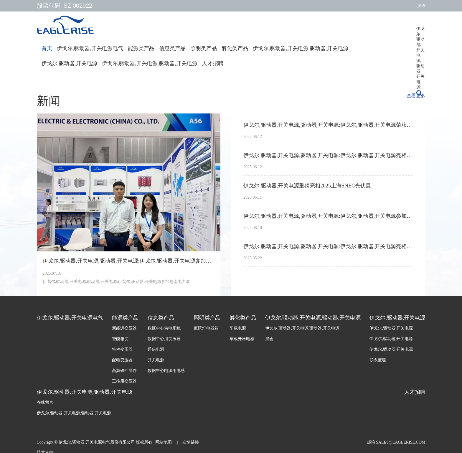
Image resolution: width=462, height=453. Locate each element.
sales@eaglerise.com (400, 442)
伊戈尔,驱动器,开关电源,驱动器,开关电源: (420, 31)
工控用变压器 (124, 381)
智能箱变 (120, 339)
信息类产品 (172, 48)
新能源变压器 (124, 328)
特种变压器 (122, 349)
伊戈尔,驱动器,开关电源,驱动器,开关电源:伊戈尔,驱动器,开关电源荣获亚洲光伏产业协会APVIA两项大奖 (328, 125)
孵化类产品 (235, 48)
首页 (47, 48)
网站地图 (164, 442)
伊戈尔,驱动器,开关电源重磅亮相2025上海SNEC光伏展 (307, 186)
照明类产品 (203, 48)
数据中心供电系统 (164, 328)
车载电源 (238, 328)
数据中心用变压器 (164, 339)
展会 (269, 339)
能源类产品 (141, 48)
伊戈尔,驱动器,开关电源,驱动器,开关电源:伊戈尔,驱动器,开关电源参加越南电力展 (129, 261)
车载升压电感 (242, 339)
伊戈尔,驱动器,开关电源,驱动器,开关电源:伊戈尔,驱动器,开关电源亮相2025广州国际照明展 (328, 155)
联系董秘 (377, 360)
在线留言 (45, 402)
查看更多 (416, 95)
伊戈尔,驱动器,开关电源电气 (90, 48)
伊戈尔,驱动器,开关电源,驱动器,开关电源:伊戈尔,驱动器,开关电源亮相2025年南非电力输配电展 (328, 246)
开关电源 (156, 360)
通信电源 (156, 349)
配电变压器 (122, 360)
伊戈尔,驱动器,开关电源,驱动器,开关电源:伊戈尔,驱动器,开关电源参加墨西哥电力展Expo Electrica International (328, 216)
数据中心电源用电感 (166, 370)
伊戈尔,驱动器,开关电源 (69, 63)
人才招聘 (212, 63)
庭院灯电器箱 (206, 328)
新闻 (48, 101)
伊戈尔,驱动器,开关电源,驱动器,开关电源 (300, 48)
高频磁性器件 (124, 370)
